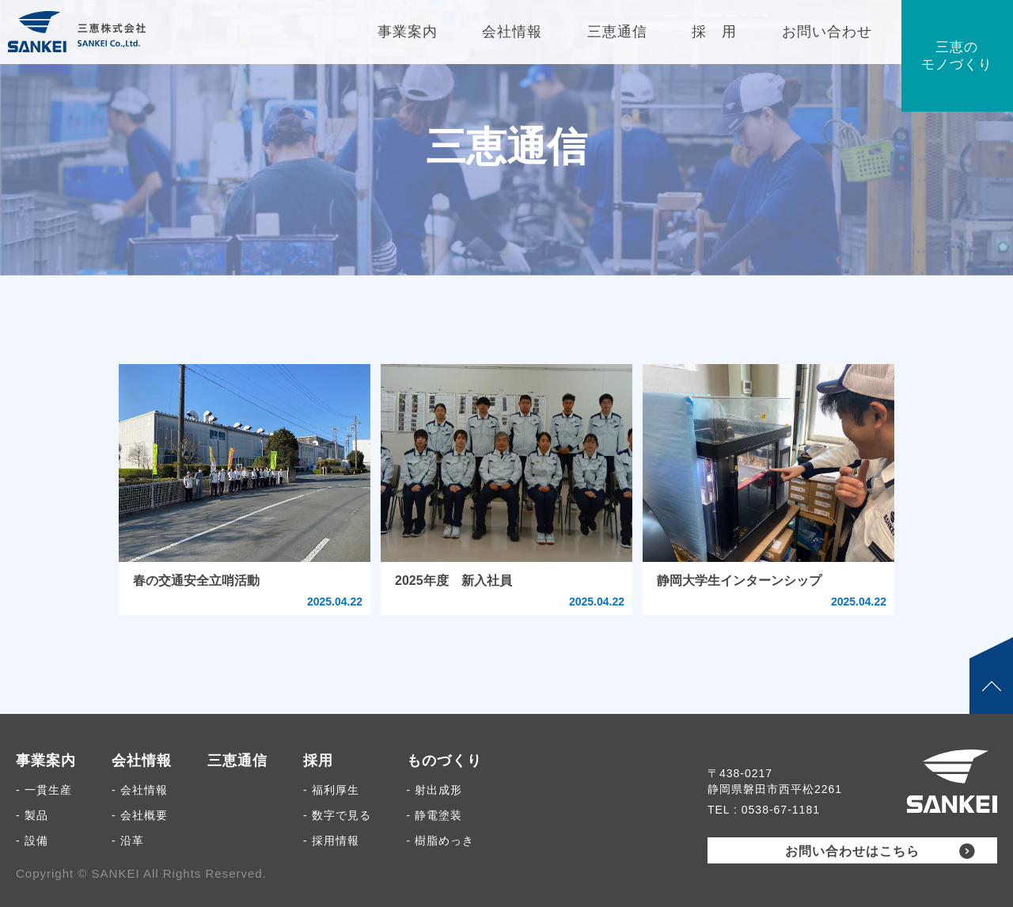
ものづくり (444, 760)
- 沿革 (128, 840)
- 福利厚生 (331, 790)
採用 (318, 760)
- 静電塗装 (435, 815)
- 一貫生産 (44, 790)
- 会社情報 (140, 790)
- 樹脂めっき (441, 840)
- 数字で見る (337, 815)
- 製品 (32, 815)
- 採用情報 (331, 840)
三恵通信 (237, 760)
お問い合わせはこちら (852, 851)
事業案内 (46, 760)
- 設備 (32, 840)
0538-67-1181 (781, 809)
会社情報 (142, 760)
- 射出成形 (435, 790)
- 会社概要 (140, 815)
